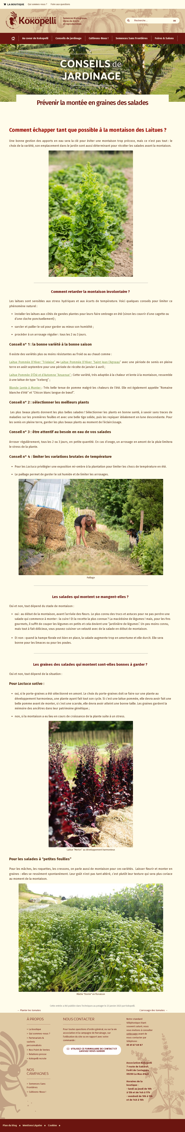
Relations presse (37, 1054)
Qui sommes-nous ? (39, 1033)
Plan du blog (10, 1125)
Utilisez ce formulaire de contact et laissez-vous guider (94, 1049)
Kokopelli (130, 1006)
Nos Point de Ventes (39, 1049)
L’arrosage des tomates (154, 1010)
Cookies (52, 1125)
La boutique (34, 1029)
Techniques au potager (92, 1006)
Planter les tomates (29, 1010)
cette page (132, 1033)
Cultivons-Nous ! (37, 1091)
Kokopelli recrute (37, 1058)
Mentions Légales (32, 1125)
